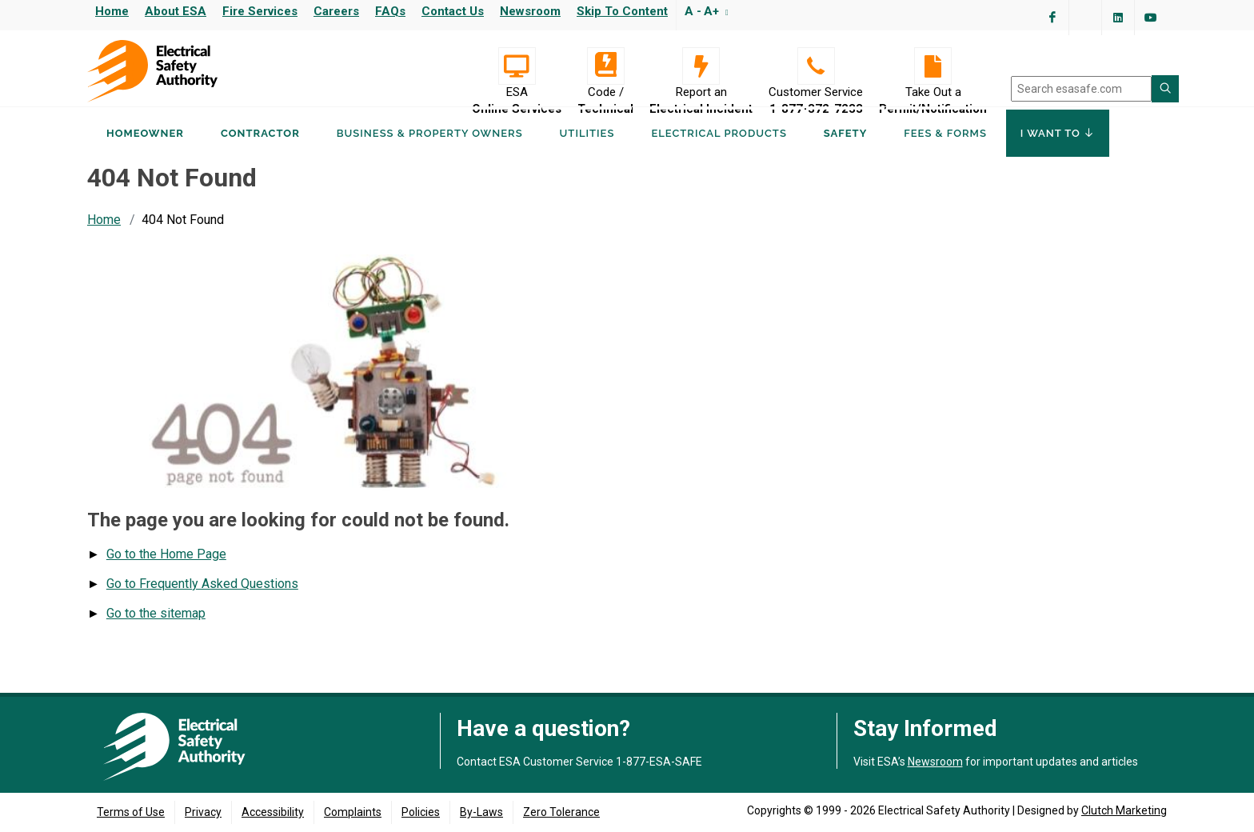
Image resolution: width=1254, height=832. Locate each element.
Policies (420, 812)
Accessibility (273, 812)
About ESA (175, 11)
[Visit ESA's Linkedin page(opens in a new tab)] (1118, 17)
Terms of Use (131, 812)
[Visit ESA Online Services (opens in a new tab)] (516, 66)
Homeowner (145, 151)
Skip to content (622, 11)
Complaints (352, 812)
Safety (845, 151)
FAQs (390, 11)
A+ (711, 11)
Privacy (203, 812)
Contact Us (452, 11)
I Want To (1057, 150)
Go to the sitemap (156, 628)
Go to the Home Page (166, 569)
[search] (1081, 89)
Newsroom (530, 11)
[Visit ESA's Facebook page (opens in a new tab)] (1052, 17)
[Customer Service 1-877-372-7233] (816, 66)
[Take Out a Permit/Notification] (933, 66)
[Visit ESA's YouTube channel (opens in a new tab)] (1151, 17)
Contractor (260, 151)
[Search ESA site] (1165, 88)
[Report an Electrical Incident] (701, 66)
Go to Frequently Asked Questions (202, 598)
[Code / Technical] (605, 66)
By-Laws (481, 812)
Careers (336, 11)
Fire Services (260, 11)
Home (112, 11)
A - (693, 11)
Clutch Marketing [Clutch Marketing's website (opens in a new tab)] (1124, 810)
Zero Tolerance (561, 812)
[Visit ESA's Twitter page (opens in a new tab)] (1085, 17)
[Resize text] (725, 11)
